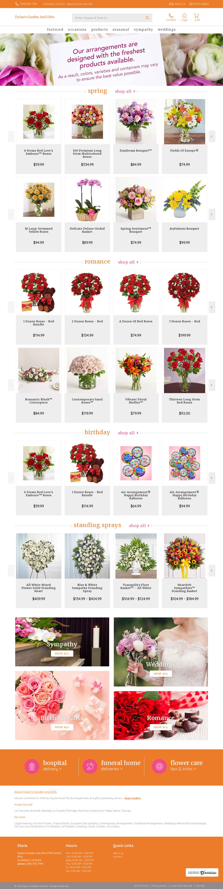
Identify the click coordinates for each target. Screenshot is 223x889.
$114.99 (38, 335)
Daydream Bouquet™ (136, 150)
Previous (11, 136)
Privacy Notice (159, 885)
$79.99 (136, 413)
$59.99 (38, 164)
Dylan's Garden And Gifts (34, 17)
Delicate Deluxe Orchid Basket (87, 230)
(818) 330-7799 (28, 3)
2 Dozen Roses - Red (87, 321)
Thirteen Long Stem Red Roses (184, 401)
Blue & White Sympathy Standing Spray (87, 588)
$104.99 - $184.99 (185, 598)
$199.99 (184, 335)
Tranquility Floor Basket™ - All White (135, 586)
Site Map (200, 885)
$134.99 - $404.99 (87, 598)
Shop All (123, 91)
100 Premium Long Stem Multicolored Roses (87, 154)
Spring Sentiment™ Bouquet (136, 230)
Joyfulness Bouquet (184, 228)
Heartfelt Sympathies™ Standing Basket (184, 588)
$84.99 (136, 164)
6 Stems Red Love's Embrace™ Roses (38, 152)
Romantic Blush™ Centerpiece (38, 401)
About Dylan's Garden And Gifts (35, 792)
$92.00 (184, 413)
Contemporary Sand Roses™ (87, 401)
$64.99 (136, 506)
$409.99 (38, 598)
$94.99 (38, 242)
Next (212, 136)
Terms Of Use (141, 885)
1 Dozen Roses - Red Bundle (38, 323)
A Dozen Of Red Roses (136, 321)
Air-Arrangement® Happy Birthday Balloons (136, 495)
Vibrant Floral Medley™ (136, 401)
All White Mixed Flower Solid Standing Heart (39, 588)
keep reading (133, 798)
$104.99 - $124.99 (136, 598)
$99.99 (184, 242)
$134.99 (87, 335)
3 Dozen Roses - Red (184, 321)
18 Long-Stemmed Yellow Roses (39, 230)
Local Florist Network (181, 885)
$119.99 (87, 413)
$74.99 (184, 164)
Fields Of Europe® (184, 150)
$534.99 (87, 164)
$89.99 (87, 242)
